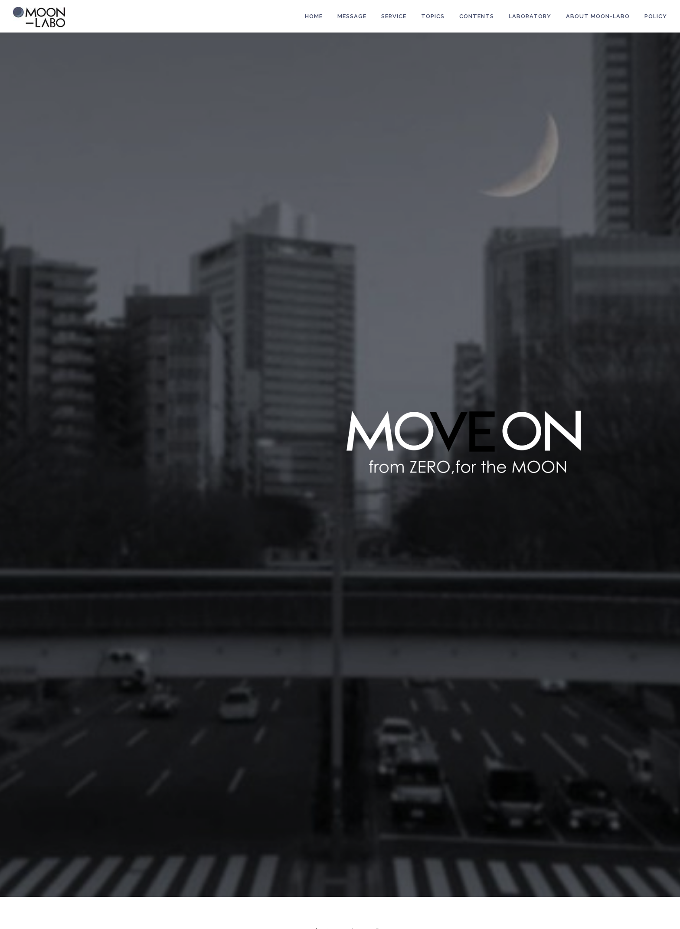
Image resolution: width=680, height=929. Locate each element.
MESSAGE (351, 16)
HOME (314, 16)
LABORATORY (530, 16)
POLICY (655, 16)
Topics (433, 16)
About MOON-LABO (598, 16)
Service (393, 16)
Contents (476, 16)
